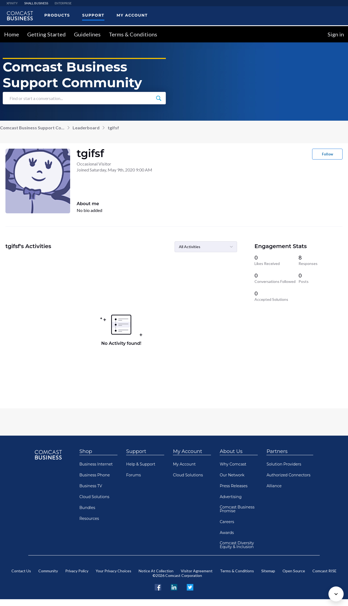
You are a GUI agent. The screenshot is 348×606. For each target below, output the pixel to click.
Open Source (293, 570)
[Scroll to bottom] (336, 594)
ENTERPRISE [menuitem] (63, 3)
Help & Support (140, 464)
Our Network (232, 475)
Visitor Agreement (197, 570)
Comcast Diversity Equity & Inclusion (237, 545)
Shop (85, 451)
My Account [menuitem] (132, 15)
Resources (89, 518)
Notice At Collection (156, 570)
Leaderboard (86, 127)
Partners (276, 451)
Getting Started (46, 34)
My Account (187, 451)
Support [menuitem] (93, 15)
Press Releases (233, 486)
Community (48, 570)
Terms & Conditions (133, 34)
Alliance (273, 486)
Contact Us (21, 570)
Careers (227, 522)
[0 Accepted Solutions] (276, 296)
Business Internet (96, 464)
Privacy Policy (76, 570)
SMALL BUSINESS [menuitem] (36, 3)
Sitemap (268, 570)
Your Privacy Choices (113, 570)
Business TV (90, 486)
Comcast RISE (324, 570)
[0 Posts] (321, 278)
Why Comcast (233, 464)
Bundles (87, 508)
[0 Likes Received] (276, 260)
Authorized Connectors (288, 475)
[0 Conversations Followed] (276, 278)
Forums (133, 475)
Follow (327, 154)
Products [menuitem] (57, 15)
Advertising (230, 497)
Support (136, 451)
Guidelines (87, 34)
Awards (227, 533)
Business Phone (94, 475)
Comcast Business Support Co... (32, 127)
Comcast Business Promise (237, 509)
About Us (231, 451)
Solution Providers (283, 464)
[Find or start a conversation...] (158, 98)
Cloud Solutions (94, 497)
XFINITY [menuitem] (12, 3)
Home (11, 34)
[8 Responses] (321, 260)
